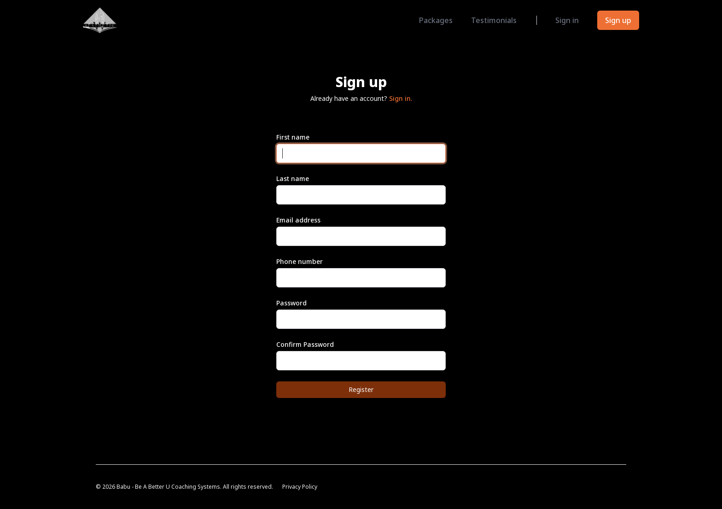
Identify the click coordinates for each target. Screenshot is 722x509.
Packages (436, 20)
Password (291, 302)
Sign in (567, 20)
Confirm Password (305, 344)
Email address (298, 220)
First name (292, 137)
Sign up (618, 20)
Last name (292, 178)
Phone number (299, 261)
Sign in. (400, 98)
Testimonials (494, 20)
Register (361, 389)
